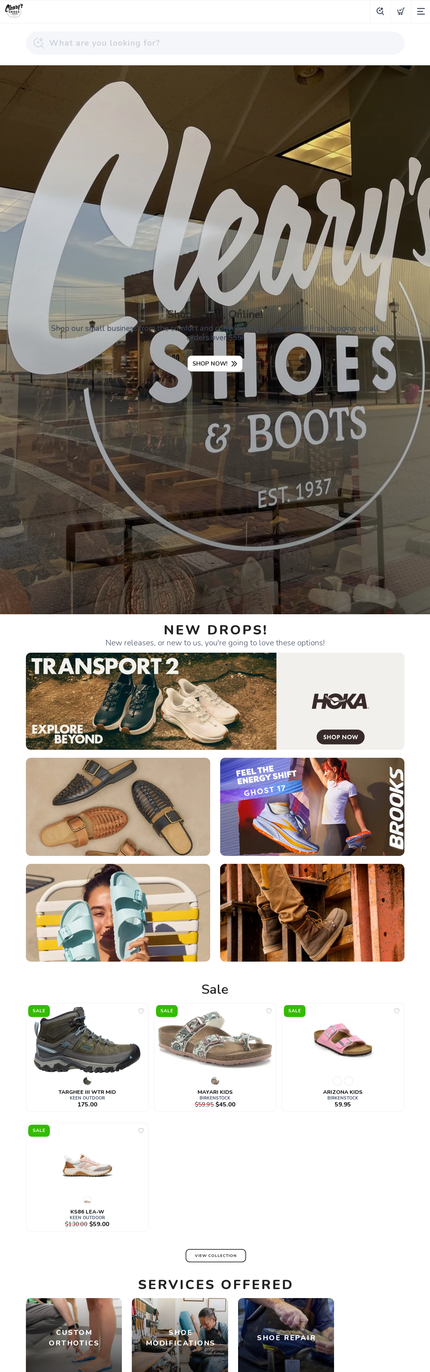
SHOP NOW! (210, 364)
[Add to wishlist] (141, 1014)
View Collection (216, 1258)
